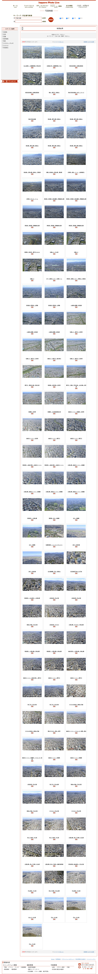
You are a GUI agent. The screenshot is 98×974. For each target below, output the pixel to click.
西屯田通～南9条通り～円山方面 (76, 864)
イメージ (5, 45)
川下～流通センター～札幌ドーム (54, 278)
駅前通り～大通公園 (32, 518)
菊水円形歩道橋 (32, 119)
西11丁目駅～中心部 (32, 837)
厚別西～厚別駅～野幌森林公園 (32, 225)
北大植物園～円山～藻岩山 (54, 571)
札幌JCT (76, 252)
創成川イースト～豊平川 (54, 438)
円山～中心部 (54, 917)
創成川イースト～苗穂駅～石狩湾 (76, 411)
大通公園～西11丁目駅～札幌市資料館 (54, 864)
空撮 (4, 36)
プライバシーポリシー (68, 959)
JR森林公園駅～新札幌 (76, 305)
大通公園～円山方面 (54, 598)
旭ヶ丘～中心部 (32, 917)
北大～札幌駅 (76, 518)
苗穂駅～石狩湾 (32, 411)
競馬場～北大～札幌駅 (54, 518)
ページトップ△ (91, 959)
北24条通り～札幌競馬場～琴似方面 (32, 65)
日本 (4, 34)
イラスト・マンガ (8, 43)
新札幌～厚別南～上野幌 (32, 305)
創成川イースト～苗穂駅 (54, 757)
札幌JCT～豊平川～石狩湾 (76, 332)
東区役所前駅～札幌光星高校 (76, 65)
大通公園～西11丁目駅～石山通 (76, 837)
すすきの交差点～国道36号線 (76, 704)
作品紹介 (5, 47)
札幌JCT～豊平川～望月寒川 (54, 358)
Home (52, 959)
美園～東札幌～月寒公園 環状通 (54, 172)
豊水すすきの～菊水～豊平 (54, 731)
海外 (4, 40)
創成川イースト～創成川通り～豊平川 (32, 678)
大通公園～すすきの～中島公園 (76, 624)
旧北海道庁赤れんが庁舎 (76, 571)
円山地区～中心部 (32, 890)
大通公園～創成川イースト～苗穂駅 (76, 465)
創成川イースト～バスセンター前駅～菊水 (76, 731)
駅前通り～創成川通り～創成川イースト (32, 465)
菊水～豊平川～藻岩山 (54, 92)
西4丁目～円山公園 (54, 784)
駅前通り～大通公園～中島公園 (32, 651)
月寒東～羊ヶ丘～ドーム (32, 198)
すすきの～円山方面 (54, 811)
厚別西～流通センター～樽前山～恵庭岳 (76, 278)
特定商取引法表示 (81, 959)
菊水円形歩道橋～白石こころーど (76, 92)
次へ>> (62, 41)
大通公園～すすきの (54, 624)
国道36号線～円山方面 (32, 624)
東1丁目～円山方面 (32, 704)
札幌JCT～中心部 (54, 252)
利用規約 (58, 959)
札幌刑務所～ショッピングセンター (54, 544)
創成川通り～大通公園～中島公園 (76, 651)
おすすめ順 (91, 41)
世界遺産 (5, 38)
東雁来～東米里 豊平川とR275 (32, 252)
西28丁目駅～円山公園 (54, 890)
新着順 (85, 41)
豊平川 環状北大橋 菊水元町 (32, 385)
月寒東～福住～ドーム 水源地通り (76, 172)
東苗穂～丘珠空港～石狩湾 (54, 385)
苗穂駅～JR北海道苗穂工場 (54, 411)
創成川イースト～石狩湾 (32, 438)
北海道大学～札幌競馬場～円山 (54, 65)
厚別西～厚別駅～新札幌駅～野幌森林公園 (54, 198)
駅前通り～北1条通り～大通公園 (32, 598)
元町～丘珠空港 (76, 544)
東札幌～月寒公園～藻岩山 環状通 (32, 172)
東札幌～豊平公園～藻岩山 (54, 119)
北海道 (5, 32)
